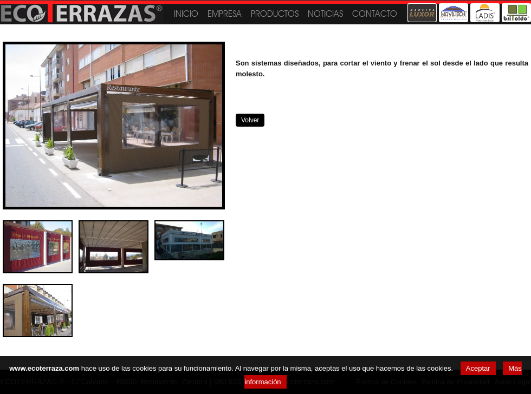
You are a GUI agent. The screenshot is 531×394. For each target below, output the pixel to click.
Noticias (325, 14)
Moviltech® (453, 13)
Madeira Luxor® (422, 13)
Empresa (225, 14)
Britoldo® (516, 13)
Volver (250, 120)
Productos (275, 14)
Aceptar (478, 368)
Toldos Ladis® (485, 13)
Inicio (186, 14)
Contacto (374, 14)
